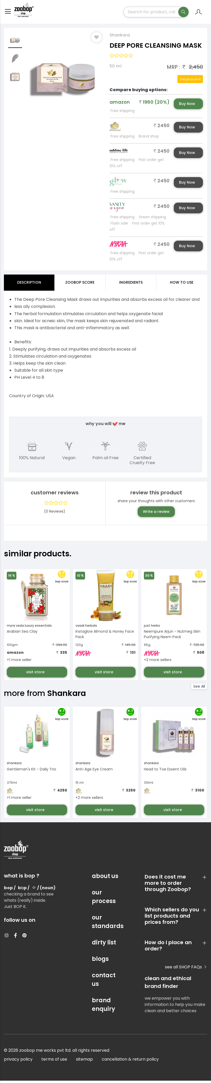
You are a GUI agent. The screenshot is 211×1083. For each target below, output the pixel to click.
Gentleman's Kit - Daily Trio (31, 771)
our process (104, 899)
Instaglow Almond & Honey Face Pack (104, 636)
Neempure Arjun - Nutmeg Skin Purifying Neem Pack (172, 636)
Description (29, 284)
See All (199, 688)
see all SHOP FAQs (186, 969)
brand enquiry (103, 1007)
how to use (181, 284)
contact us (104, 982)
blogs (100, 961)
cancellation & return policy (130, 1062)
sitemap (84, 1062)
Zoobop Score (79, 284)
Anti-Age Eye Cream (94, 771)
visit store (36, 674)
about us (105, 878)
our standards (105, 924)
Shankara (120, 37)
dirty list (104, 945)
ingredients (131, 284)
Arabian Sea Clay (22, 633)
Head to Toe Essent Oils (165, 771)
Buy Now (187, 106)
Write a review (156, 513)
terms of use (54, 1062)
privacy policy (18, 1062)
